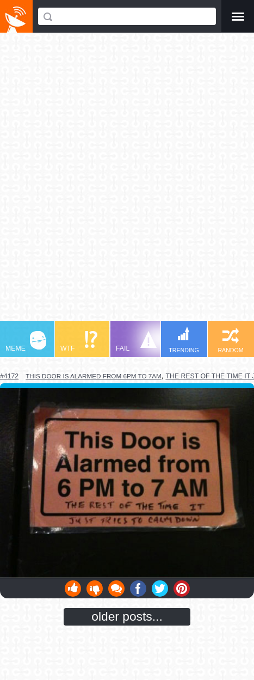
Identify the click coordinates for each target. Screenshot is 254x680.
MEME (25, 341)
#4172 (9, 376)
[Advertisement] (127, 182)
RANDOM (230, 340)
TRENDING (184, 340)
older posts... (127, 616)
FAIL (136, 341)
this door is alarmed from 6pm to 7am (94, 375)
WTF (78, 341)
